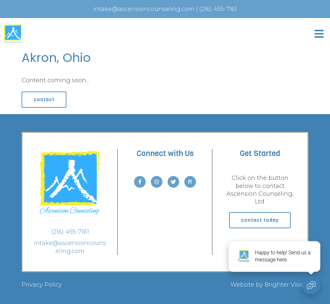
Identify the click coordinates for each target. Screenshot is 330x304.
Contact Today (260, 220)
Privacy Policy (42, 284)
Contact (44, 99)
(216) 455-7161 (70, 231)
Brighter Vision (286, 284)
